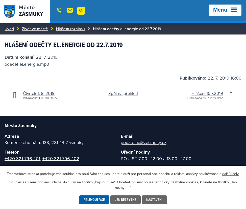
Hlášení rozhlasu (70, 28)
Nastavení (154, 199)
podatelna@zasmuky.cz (143, 142)
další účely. (230, 173)
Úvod (9, 28)
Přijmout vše (94, 199)
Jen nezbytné (125, 199)
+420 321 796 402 (60, 158)
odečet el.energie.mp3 (27, 64)
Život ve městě (35, 28)
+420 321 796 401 (22, 158)
